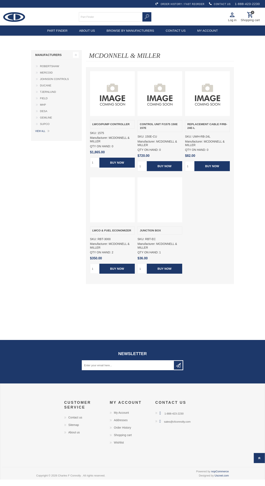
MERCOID (46, 79)
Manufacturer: (99, 144)
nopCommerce (220, 477)
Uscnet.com (221, 482)
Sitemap (73, 431)
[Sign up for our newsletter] (128, 371)
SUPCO (44, 130)
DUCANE (45, 91)
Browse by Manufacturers (130, 35)
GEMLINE (46, 124)
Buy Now (117, 169)
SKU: (93, 139)
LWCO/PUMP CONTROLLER (111, 130)
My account (209, 35)
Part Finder (55, 35)
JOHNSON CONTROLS (54, 85)
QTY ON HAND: (100, 152)
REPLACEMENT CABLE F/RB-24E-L (207, 132)
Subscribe (178, 371)
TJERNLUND (48, 98)
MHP (43, 111)
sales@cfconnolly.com (177, 428)
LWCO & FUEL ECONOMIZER (111, 236)
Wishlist (119, 449)
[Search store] (110, 18)
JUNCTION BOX (150, 236)
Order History (122, 434)
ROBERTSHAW (49, 72)
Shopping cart (123, 441)
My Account (121, 419)
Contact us (176, 35)
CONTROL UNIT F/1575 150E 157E (159, 132)
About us (86, 35)
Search (146, 18)
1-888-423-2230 (247, 4)
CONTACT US (220, 4)
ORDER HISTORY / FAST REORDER (180, 4)
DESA (43, 117)
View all (40, 137)
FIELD (44, 104)
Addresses (121, 426)
